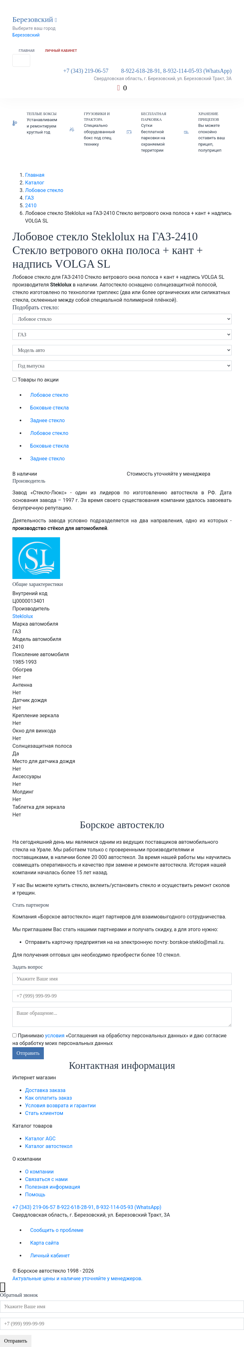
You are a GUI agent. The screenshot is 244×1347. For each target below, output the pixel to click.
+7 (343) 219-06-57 (85, 71)
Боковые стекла (49, 408)
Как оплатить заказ (48, 1098)
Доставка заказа (45, 1090)
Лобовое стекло (44, 190)
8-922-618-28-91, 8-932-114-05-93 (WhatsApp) (176, 71)
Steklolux (22, 616)
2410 (31, 206)
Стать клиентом (44, 1113)
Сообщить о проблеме (57, 1230)
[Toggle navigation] (21, 60)
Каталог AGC (40, 1139)
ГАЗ (29, 198)
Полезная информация (52, 1187)
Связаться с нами (46, 1179)
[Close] (2, 1287)
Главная (27, 51)
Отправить (28, 1053)
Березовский (26, 35)
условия (54, 1036)
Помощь (35, 1195)
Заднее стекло (47, 420)
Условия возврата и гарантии (60, 1106)
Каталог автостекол (48, 1146)
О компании (39, 1172)
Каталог (34, 183)
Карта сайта (44, 1243)
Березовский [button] (34, 19)
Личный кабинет (61, 51)
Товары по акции (35, 380)
